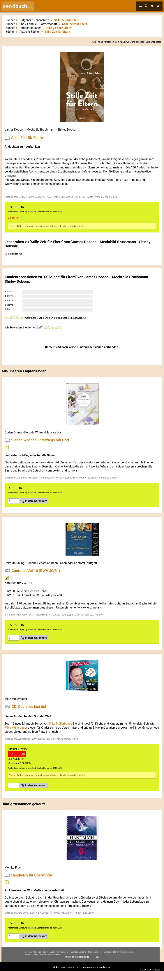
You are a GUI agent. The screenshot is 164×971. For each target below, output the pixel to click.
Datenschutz (73, 967)
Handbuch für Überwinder (32, 875)
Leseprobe (13, 254)
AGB (63, 967)
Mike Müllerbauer (16, 699)
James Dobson (14, 129)
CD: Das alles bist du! (29, 706)
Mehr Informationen (77, 957)
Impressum (88, 967)
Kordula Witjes (33, 432)
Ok (97, 957)
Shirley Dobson (67, 129)
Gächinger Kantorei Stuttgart (78, 563)
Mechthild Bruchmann (41, 129)
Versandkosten (153, 41)
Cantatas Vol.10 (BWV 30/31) (36, 570)
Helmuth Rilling (14, 563)
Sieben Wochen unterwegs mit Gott (40, 440)
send (18, 6)
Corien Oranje (13, 432)
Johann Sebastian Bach (42, 563)
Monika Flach (13, 867)
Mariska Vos (53, 432)
